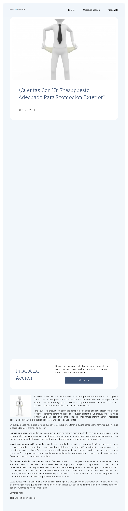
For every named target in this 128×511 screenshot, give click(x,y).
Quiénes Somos (91, 9)
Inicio (71, 9)
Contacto (113, 9)
